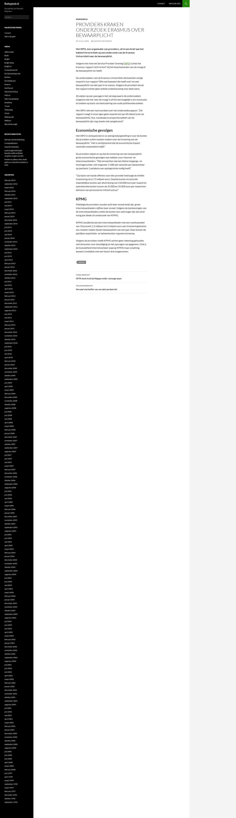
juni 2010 (8, 350)
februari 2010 (10, 361)
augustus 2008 (10, 408)
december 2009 (11, 368)
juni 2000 (8, 755)
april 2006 (9, 502)
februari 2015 (10, 213)
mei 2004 (8, 585)
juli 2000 (8, 751)
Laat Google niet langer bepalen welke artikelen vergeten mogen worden (14, 153)
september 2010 (11, 343)
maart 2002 (9, 679)
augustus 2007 (10, 451)
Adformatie (9, 52)
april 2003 (9, 632)
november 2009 (11, 372)
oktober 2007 (10, 444)
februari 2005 (10, 553)
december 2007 (11, 437)
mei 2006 (8, 498)
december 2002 (11, 647)
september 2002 (11, 657)
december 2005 (11, 516)
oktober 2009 (10, 375)
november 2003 (11, 607)
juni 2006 (8, 495)
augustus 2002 (10, 661)
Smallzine (8, 102)
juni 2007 (8, 459)
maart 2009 (9, 390)
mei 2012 (8, 285)
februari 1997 (10, 791)
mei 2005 (8, 542)
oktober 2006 (10, 480)
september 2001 (11, 701)
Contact (161, 4)
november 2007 (11, 440)
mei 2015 (8, 205)
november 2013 (11, 242)
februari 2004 (10, 596)
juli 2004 (8, 578)
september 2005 (11, 527)
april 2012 (9, 289)
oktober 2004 (10, 567)
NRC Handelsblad (12, 99)
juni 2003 (8, 625)
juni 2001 (8, 712)
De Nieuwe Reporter (13, 73)
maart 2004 (9, 592)
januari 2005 (10, 556)
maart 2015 (9, 209)
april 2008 (9, 422)
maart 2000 (9, 766)
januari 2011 (10, 328)
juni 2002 (8, 668)
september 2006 (11, 484)
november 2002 (11, 650)
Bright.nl (8, 66)
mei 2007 (8, 462)
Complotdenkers (11, 143)
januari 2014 (10, 238)
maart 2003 (9, 636)
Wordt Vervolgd (11, 124)
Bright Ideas (9, 63)
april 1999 (9, 777)
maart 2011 (9, 321)
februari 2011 (10, 325)
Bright (7, 59)
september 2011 (11, 307)
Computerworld (11, 70)
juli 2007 (8, 455)
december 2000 (11, 733)
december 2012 (11, 271)
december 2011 (11, 303)
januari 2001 (10, 730)
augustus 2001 (10, 704)
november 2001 (11, 694)
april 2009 (9, 386)
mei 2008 (8, 419)
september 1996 (11, 802)
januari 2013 (10, 267)
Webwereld (82, 19)
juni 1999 (8, 773)
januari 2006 (10, 513)
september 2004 (11, 571)
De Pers (8, 77)
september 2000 (11, 744)
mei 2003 (8, 628)
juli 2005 (8, 534)
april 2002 (9, 675)
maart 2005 (9, 549)
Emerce (8, 84)
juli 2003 (8, 621)
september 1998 (11, 784)
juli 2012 (8, 281)
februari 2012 (10, 296)
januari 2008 (10, 433)
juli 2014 (8, 227)
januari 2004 (10, 600)
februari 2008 (10, 430)
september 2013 (11, 249)
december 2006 (11, 473)
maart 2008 (9, 426)
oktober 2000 (10, 741)
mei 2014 (8, 234)
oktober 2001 (10, 697)
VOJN (7, 113)
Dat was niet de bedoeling (14, 139)
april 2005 (9, 545)
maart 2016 (9, 187)
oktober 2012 (10, 278)
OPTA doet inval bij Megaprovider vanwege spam (111, 276)
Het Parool (9, 88)
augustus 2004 (10, 574)
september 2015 (11, 198)
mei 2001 (8, 715)
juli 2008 (8, 412)
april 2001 (9, 719)
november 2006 (11, 477)
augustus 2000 (10, 748)
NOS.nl (7, 95)
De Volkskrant (10, 81)
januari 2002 (10, 686)
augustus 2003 (10, 618)
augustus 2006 (10, 487)
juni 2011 (8, 314)
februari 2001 (10, 726)
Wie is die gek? (174, 4)
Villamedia (9, 110)
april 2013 (9, 260)
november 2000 (11, 737)
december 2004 (11, 560)
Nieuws (81, 262)
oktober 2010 (10, 339)
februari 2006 (10, 509)
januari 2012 (10, 299)
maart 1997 (9, 788)
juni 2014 (8, 231)
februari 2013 (10, 263)
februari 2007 (10, 469)
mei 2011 (8, 318)
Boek (7, 55)
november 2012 (11, 274)
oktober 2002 (10, 654)
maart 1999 (9, 780)
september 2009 (11, 379)
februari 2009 (10, 393)
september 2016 (11, 184)
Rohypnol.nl (12, 3)
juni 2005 (8, 538)
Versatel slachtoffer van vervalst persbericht (111, 287)
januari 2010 (10, 365)
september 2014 (11, 224)
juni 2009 (8, 383)
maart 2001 (9, 722)
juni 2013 (8, 256)
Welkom (8, 120)
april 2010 (9, 357)
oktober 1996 (10, 798)
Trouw (7, 106)
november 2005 (11, 520)
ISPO (127, 63)
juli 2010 (8, 346)
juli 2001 (8, 708)
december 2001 (11, 690)
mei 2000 (8, 759)
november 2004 (11, 563)
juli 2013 (8, 252)
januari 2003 (10, 643)
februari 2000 (10, 769)
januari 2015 (10, 216)
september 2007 (11, 448)
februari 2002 (10, 683)
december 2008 (11, 397)
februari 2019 (10, 180)
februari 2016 (10, 191)
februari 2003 (10, 639)
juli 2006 (8, 491)
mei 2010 (8, 354)
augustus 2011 (10, 310)
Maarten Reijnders (102, 41)
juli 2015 (8, 202)
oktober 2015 (10, 195)
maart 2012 (9, 292)
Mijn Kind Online (11, 92)
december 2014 (11, 220)
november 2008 (11, 401)
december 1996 (11, 795)
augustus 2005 (10, 531)
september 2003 (11, 614)
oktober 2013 (10, 245)
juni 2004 (8, 581)
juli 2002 (8, 665)
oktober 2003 (10, 610)
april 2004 (9, 589)
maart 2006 (9, 506)
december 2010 (11, 332)
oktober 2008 (10, 404)
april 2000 (9, 762)
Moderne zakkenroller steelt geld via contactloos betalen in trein (16, 162)
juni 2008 (8, 415)
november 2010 (11, 336)
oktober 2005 (10, 524)
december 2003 (11, 603)
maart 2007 (9, 466)
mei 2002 (8, 672)
